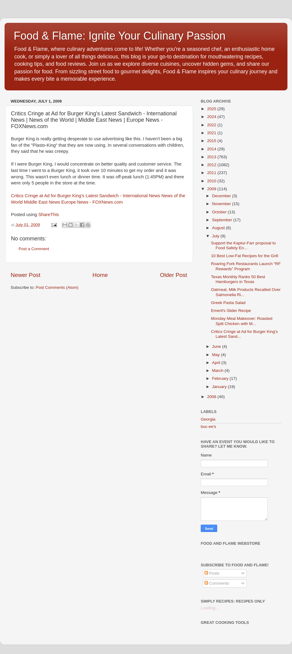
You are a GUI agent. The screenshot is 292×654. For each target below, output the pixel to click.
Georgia (208, 419)
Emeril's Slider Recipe (231, 310)
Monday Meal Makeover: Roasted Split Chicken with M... (242, 321)
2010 (212, 181)
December (222, 196)
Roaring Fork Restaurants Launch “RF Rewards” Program (246, 266)
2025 (212, 109)
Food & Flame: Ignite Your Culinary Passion (119, 36)
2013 (212, 157)
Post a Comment (34, 249)
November (222, 203)
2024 (212, 116)
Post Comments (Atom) (57, 287)
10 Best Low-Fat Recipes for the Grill (244, 256)
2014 (212, 149)
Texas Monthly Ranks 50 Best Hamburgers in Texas (238, 279)
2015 (212, 140)
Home (100, 275)
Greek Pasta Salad (228, 302)
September (222, 220)
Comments (216, 583)
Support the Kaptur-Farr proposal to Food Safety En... (243, 245)
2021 (212, 133)
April (216, 362)
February (221, 378)
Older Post (173, 275)
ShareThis (48, 214)
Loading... (210, 608)
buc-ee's (208, 426)
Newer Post (25, 275)
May (216, 354)
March (218, 370)
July (216, 236)
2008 (212, 396)
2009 (212, 189)
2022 (212, 125)
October (220, 212)
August (219, 228)
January (220, 386)
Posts (212, 573)
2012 (212, 165)
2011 (212, 172)
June (217, 346)
